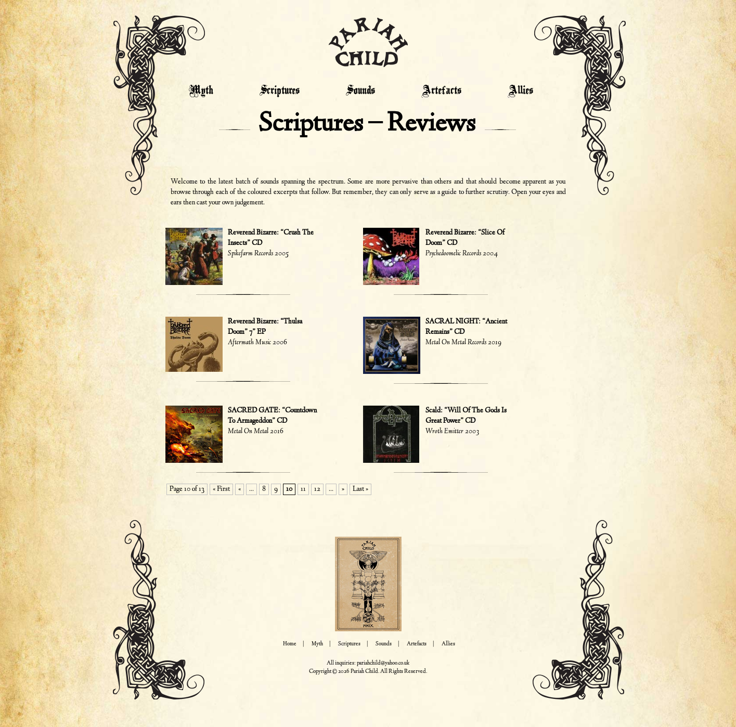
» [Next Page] (343, 489)
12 (317, 489)
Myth (201, 91)
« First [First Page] (221, 489)
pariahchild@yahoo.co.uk (383, 663)
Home (289, 644)
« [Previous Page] (239, 489)
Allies (520, 91)
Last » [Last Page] (360, 489)
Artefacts (441, 91)
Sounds (360, 91)
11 (303, 489)
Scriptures (280, 91)
